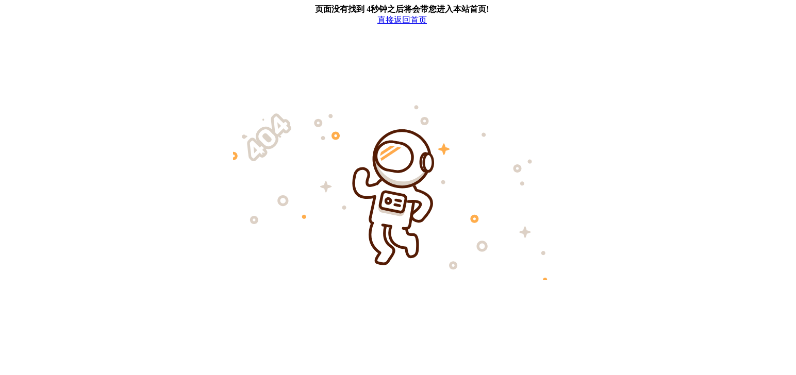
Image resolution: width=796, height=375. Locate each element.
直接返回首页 (402, 19)
